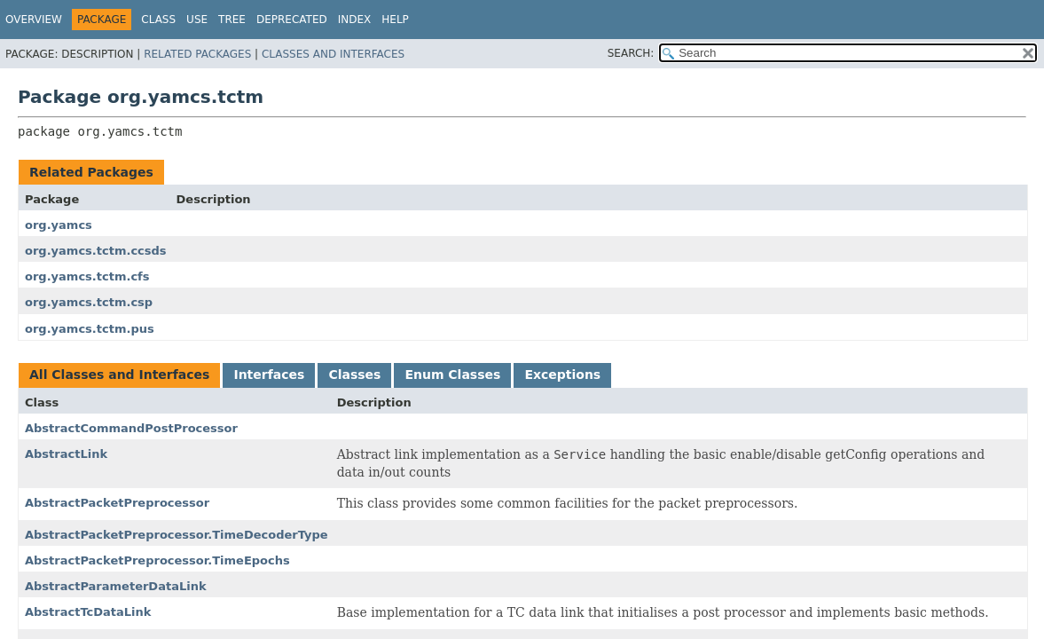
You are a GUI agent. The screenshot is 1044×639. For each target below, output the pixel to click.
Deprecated (291, 19)
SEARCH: (631, 53)
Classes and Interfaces (333, 54)
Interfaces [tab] (268, 374)
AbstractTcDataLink (88, 612)
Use (197, 19)
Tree (232, 19)
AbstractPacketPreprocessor (117, 502)
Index (355, 19)
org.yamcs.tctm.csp (89, 302)
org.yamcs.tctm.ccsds (96, 250)
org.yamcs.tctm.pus (89, 328)
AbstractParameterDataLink (116, 586)
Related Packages (197, 54)
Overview (33, 19)
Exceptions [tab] (562, 374)
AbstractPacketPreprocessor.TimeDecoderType (176, 534)
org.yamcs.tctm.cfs (87, 276)
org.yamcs (58, 225)
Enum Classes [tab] (452, 374)
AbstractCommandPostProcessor (131, 428)
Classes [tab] (354, 374)
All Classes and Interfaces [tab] (119, 374)
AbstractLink (66, 454)
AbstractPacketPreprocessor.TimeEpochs (157, 560)
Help (395, 19)
